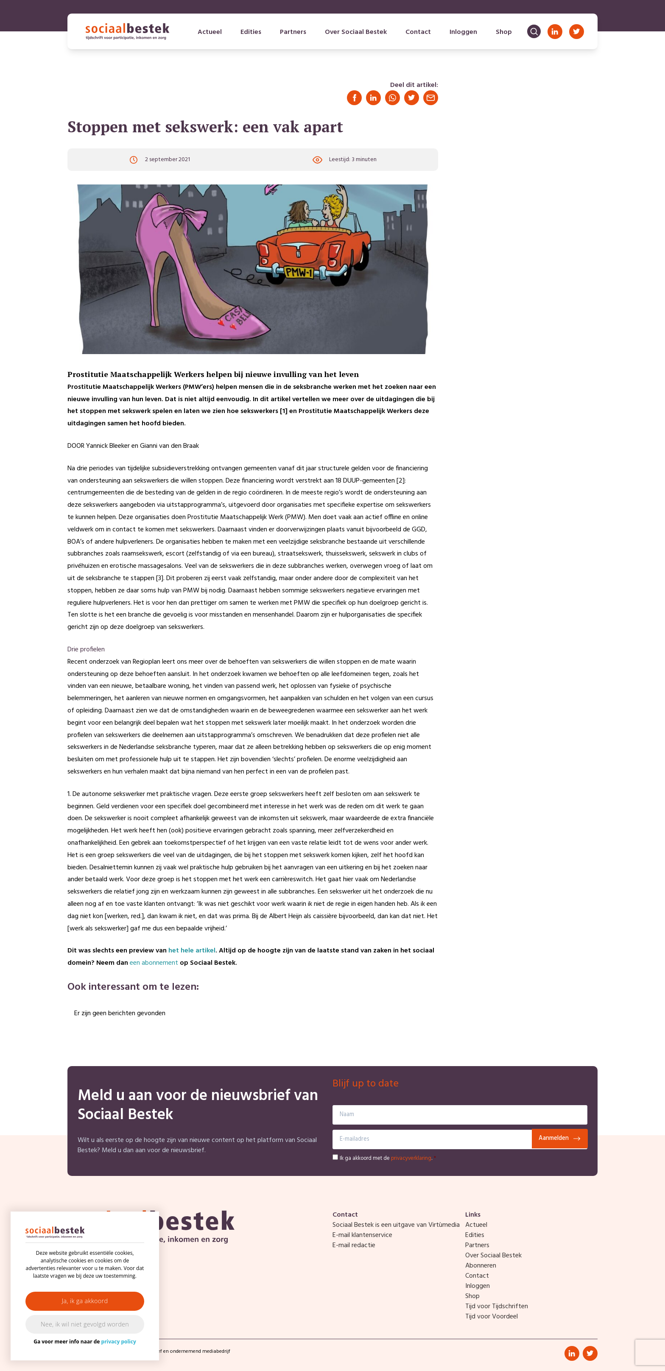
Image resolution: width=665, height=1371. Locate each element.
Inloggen (463, 32)
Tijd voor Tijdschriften (496, 1306)
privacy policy (118, 1341)
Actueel (210, 32)
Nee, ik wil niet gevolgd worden (85, 1324)
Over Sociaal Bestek (356, 32)
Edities (250, 32)
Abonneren (480, 1265)
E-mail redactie (353, 1245)
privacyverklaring (411, 1158)
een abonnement (154, 963)
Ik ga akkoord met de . (388, 1158)
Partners (293, 32)
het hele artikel (191, 950)
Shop (504, 32)
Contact (418, 32)
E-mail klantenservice (362, 1235)
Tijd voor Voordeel (491, 1316)
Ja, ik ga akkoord (85, 1301)
